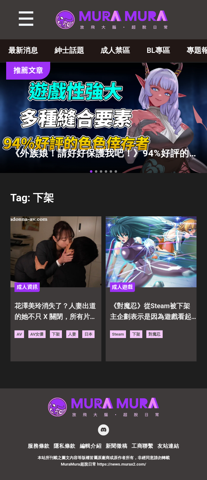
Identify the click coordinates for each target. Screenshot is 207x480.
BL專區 (158, 50)
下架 (56, 334)
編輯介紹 (91, 446)
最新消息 (23, 50)
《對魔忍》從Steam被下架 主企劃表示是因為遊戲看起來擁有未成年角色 (153, 312)
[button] (91, 171)
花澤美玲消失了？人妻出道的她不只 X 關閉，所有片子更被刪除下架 (55, 312)
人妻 (72, 334)
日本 (88, 334)
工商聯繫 (142, 446)
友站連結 (168, 446)
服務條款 (39, 446)
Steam (118, 334)
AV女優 (36, 334)
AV (19, 334)
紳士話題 (69, 50)
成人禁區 (115, 50)
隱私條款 (64, 446)
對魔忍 (154, 334)
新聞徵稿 (117, 446)
